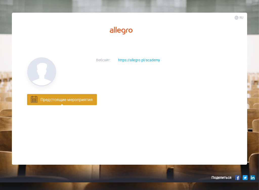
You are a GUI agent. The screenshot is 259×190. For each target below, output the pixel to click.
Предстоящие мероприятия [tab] (61, 99)
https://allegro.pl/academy (139, 60)
